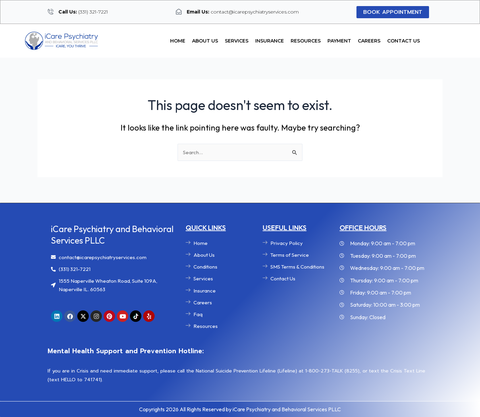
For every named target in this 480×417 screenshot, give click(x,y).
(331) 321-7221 (83, 12)
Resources (306, 41)
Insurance (269, 41)
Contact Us (403, 41)
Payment (339, 41)
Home (177, 41)
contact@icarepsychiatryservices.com (243, 12)
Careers (369, 41)
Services (236, 41)
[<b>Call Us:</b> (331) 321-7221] (50, 12)
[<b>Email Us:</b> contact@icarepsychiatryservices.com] (179, 12)
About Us (205, 41)
